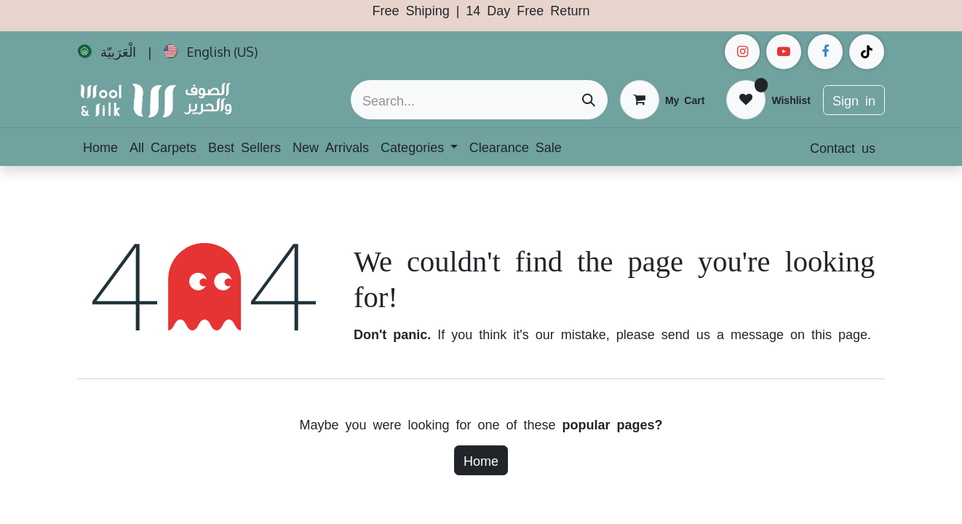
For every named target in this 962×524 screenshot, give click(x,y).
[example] (783, 51)
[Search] (589, 99)
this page (839, 333)
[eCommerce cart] (662, 99)
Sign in (853, 99)
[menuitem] (107, 51)
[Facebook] (825, 51)
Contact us (842, 147)
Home (481, 460)
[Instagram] (742, 51)
